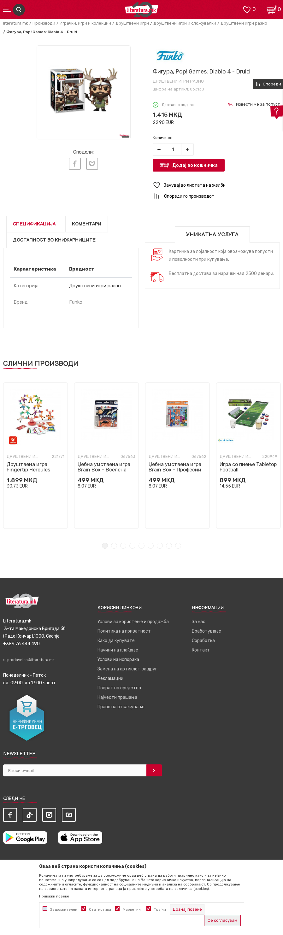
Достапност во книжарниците (54, 240)
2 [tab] (114, 546)
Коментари (86, 224)
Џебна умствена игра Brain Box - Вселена (104, 467)
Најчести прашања (117, 697)
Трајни (160, 909)
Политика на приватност (124, 631)
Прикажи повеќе (54, 896)
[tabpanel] (35, 455)
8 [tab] (169, 546)
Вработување (206, 631)
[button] (216, 185)
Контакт (201, 650)
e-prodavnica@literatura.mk (29, 659)
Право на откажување (120, 707)
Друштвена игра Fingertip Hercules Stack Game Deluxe (30, 470)
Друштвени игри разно (244, 23)
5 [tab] (141, 546)
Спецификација (34, 224)
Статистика (100, 909)
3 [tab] (123, 546)
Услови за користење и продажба (133, 621)
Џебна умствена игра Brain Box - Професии (175, 467)
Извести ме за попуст (258, 104)
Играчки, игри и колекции (85, 23)
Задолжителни (63, 909)
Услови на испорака (118, 659)
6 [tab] (151, 546)
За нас (198, 621)
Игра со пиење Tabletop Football (248, 467)
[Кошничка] (272, 9)
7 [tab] (160, 546)
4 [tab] (132, 546)
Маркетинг (132, 909)
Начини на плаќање (117, 650)
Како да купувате (116, 640)
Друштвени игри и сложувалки (184, 23)
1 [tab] (105, 546)
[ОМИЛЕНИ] (246, 9)
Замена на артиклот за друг (127, 669)
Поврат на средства (119, 688)
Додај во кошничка (195, 165)
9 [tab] (178, 546)
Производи (43, 23)
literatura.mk (15, 23)
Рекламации (110, 678)
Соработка (203, 640)
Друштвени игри (132, 23)
